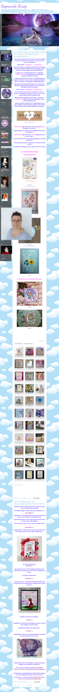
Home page (30, 685)
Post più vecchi (43, 685)
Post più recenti (16, 685)
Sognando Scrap (14, 6)
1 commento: (30, 498)
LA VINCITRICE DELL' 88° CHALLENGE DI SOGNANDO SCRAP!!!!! (29, 503)
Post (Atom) (31, 688)
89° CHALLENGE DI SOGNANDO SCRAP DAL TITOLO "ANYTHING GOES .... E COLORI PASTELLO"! (29, 54)
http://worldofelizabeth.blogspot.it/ (29, 186)
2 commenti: (30, 681)
